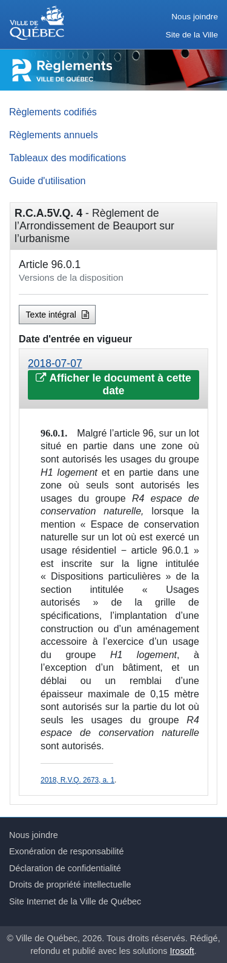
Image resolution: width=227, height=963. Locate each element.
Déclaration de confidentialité (65, 868)
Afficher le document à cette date (113, 384)
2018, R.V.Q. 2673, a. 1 (77, 780)
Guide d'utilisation (47, 180)
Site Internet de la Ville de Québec (75, 901)
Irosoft (182, 951)
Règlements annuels (53, 134)
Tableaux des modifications (67, 157)
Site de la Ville (192, 34)
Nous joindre (194, 16)
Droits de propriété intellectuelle (70, 884)
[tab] (113, 379)
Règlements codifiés (53, 111)
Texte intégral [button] (57, 314)
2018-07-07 (55, 363)
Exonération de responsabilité (66, 851)
